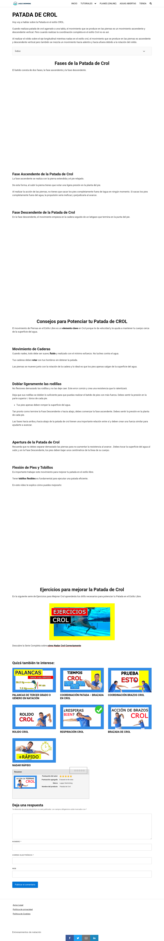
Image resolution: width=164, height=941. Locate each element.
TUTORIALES (86, 3)
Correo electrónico (23, 855)
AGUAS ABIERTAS (128, 3)
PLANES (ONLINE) (108, 3)
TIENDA (142, 3)
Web (14, 868)
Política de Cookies (21, 914)
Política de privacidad (23, 909)
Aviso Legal (18, 905)
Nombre (16, 842)
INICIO (74, 3)
